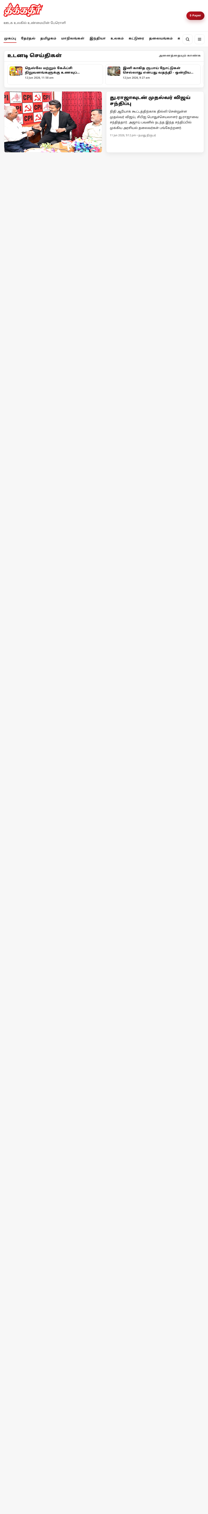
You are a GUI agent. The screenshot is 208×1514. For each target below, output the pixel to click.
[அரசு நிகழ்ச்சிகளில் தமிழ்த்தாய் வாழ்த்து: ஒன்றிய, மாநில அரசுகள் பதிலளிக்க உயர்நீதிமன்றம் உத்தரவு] (55, 605)
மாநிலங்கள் (73, 39)
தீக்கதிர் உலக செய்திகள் (35, 898)
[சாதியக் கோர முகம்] (40, 1236)
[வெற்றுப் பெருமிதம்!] (91, 1272)
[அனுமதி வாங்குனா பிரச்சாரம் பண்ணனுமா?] (155, 326)
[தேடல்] (187, 39)
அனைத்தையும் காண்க (180, 56)
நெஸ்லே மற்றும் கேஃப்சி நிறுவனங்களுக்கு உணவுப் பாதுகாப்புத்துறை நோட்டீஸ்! (42, 772)
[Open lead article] (53, 121)
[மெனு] (199, 39)
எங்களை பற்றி (18, 1407)
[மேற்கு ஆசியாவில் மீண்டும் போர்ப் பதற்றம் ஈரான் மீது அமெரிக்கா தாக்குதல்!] (155, 941)
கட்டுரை (136, 39)
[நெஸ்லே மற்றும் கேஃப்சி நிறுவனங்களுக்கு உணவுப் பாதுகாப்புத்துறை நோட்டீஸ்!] (55, 731)
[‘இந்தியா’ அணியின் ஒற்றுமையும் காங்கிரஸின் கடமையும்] (154, 1225)
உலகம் (117, 39)
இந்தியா (97, 39)
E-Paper (195, 16)
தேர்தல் (28, 39)
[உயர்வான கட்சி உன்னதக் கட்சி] (53, 424)
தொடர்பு (43, 1407)
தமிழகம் (48, 39)
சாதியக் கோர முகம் (34, 1270)
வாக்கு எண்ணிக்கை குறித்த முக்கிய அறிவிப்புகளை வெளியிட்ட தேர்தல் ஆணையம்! (48, 367)
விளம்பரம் (63, 1407)
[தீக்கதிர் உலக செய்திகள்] (53, 857)
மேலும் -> (196, 158)
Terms (96, 1407)
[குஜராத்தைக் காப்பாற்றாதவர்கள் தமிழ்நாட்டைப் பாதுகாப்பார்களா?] (155, 462)
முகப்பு (10, 39)
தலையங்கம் (161, 39)
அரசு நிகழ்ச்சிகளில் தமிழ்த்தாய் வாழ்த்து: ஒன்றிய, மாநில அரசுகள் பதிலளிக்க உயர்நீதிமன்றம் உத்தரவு (52, 646)
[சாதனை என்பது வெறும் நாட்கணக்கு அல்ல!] (91, 1225)
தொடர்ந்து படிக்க (22, 1302)
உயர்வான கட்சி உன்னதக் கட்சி (41, 468)
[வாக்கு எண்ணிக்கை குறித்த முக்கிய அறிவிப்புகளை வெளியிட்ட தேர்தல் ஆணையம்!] (53, 322)
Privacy (82, 1407)
